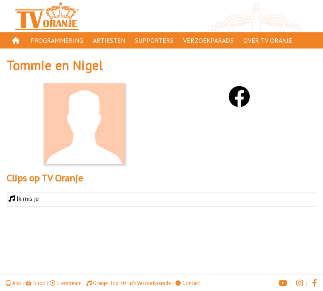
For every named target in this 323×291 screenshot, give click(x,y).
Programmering (57, 40)
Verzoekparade (208, 40)
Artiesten (109, 40)
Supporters (154, 40)
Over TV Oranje (267, 40)
